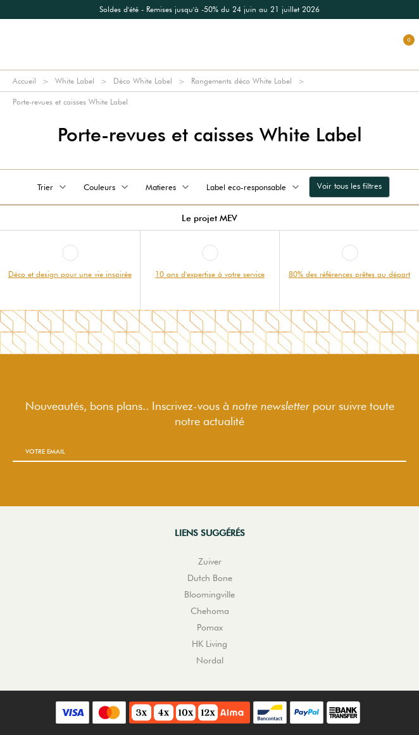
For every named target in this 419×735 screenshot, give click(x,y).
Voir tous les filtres (349, 186)
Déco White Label (142, 81)
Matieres (168, 187)
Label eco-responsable (253, 187)
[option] (209, 9)
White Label (74, 81)
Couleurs (107, 187)
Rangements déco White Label (241, 81)
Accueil (24, 81)
